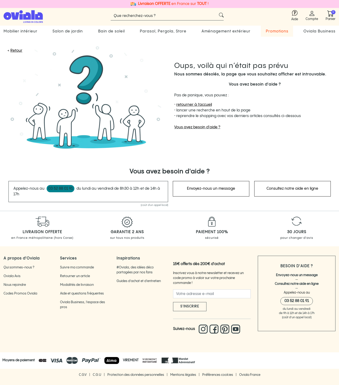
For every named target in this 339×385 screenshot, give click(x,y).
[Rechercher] (167, 15)
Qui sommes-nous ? (19, 267)
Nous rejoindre (15, 285)
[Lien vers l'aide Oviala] (294, 16)
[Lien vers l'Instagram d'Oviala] (204, 329)
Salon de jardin (67, 31)
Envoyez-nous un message (297, 275)
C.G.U (97, 375)
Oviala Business (319, 31)
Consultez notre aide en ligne (297, 284)
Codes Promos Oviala (20, 293)
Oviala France (249, 375)
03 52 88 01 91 (296, 301)
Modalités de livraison (77, 285)
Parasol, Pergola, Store (163, 31)
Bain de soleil (111, 31)
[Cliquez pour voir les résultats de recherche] (221, 15)
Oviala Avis (12, 276)
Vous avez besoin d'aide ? (197, 127)
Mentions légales (183, 375)
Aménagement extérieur (226, 31)
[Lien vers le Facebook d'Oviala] (215, 329)
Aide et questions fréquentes (82, 293)
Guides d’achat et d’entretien (139, 281)
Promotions (277, 31)
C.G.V (83, 375)
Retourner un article (75, 276)
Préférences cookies (218, 375)
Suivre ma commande (77, 267)
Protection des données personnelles (136, 375)
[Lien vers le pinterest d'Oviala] (225, 329)
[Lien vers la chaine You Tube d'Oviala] (235, 329)
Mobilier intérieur (20, 31)
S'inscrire (189, 306)
